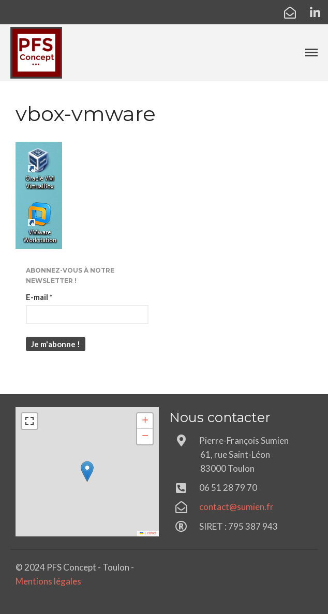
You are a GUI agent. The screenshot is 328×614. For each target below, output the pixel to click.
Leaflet (148, 533)
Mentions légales (48, 581)
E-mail (39, 297)
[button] (87, 471)
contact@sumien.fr (236, 506)
